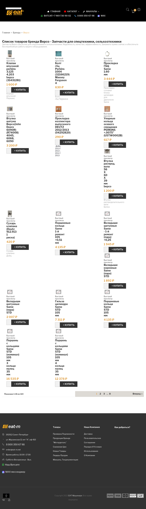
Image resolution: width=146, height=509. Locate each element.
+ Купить (20, 89)
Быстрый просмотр (10, 59)
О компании (89, 455)
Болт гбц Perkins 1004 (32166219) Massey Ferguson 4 (62, 73)
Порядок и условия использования (93, 449)
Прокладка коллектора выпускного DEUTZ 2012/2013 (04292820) (63, 125)
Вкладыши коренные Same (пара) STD (111, 270)
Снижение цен (59, 447)
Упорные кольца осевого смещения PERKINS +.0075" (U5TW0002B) (113, 127)
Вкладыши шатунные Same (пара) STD (13, 307)
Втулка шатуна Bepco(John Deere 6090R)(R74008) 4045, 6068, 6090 (13, 130)
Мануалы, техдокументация (65, 459)
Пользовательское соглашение (92, 440)
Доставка (88, 434)
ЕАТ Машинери (75, 495)
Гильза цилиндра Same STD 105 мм (61, 308)
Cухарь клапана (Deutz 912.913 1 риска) (11, 230)
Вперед (138, 394)
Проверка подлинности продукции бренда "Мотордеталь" (63, 438)
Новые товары (59, 451)
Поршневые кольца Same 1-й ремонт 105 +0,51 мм (62, 232)
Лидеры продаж (60, 455)
